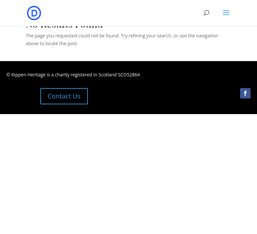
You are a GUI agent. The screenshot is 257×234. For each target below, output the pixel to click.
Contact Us (63, 96)
